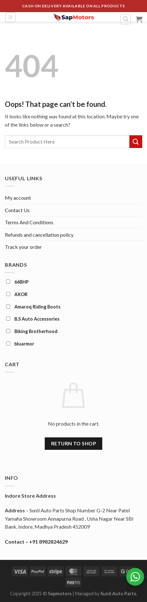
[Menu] (10, 17)
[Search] (125, 19)
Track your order (23, 247)
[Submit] (135, 141)
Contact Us (17, 210)
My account (18, 198)
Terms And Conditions (29, 222)
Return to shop (73, 443)
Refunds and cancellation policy (39, 235)
